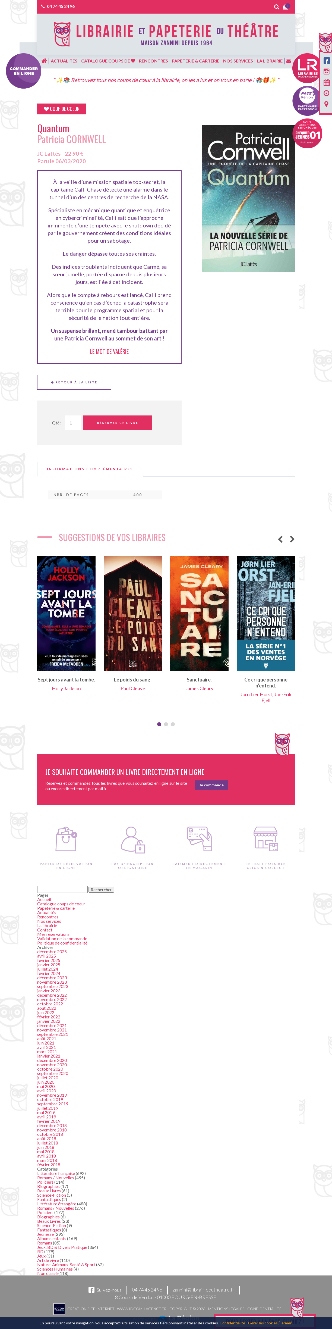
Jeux (41, 1255)
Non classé (47, 1273)
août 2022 (46, 1008)
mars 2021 (47, 1051)
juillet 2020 (47, 1077)
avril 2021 (46, 1047)
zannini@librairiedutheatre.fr (203, 1290)
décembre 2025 (52, 951)
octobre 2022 (50, 1003)
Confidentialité (264, 1308)
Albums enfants (51, 1238)
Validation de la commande (62, 938)
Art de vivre (48, 1260)
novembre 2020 (52, 1064)
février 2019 (48, 1121)
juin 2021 (45, 1042)
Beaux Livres (49, 1190)
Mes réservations (53, 934)
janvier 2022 (48, 1021)
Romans (44, 1242)
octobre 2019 (50, 1099)
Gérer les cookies (263, 1323)
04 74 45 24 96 (61, 6)
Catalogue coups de (108, 60)
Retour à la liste (74, 382)
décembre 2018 (52, 1125)
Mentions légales (226, 1308)
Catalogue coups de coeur (61, 903)
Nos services (238, 60)
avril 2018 (46, 1155)
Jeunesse (45, 1234)
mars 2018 (47, 1160)
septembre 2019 (52, 1103)
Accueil (44, 899)
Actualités (64, 60)
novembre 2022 (52, 999)
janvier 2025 (48, 964)
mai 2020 (46, 1086)
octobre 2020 (50, 1068)
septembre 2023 (52, 986)
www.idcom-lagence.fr (141, 1308)
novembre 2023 (52, 981)
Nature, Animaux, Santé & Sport (66, 1264)
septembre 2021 (52, 1034)
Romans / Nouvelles (55, 1177)
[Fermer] (286, 1323)
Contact (44, 929)
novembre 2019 (52, 1094)
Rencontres (153, 60)
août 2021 (46, 1038)
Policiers (45, 1181)
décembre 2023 (52, 977)
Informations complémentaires (90, 469)
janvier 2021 (48, 1055)
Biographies (48, 1186)
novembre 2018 (52, 1129)
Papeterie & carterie (195, 60)
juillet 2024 (47, 968)
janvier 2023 (48, 990)
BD (40, 1251)
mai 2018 (46, 1151)
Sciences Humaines (55, 1268)
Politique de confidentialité (62, 942)
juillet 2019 (47, 1108)
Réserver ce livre (117, 422)
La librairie (270, 60)
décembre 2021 (52, 1025)
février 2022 (48, 1016)
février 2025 (48, 960)
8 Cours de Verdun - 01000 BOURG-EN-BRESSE (165, 1297)
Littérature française (56, 1173)
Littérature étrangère (56, 1203)
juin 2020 (45, 1081)
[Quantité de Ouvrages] (73, 422)
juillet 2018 (47, 1142)
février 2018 (48, 1164)
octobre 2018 (50, 1134)
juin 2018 (45, 1147)
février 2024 (48, 973)
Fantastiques (49, 1199)
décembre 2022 (52, 994)
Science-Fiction (51, 1194)
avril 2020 (46, 1090)
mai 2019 (46, 1112)
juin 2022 (45, 1012)
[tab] (90, 469)
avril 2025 (46, 955)
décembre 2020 (52, 1060)
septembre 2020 (52, 1073)
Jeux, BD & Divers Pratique (62, 1247)
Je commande (211, 785)
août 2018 (46, 1138)
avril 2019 (46, 1116)
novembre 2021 (52, 1029)
